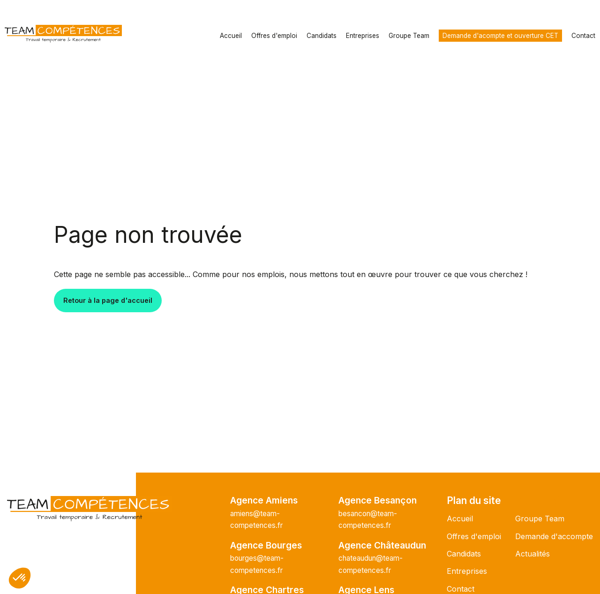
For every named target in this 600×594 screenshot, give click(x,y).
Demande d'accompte (554, 536)
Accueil (231, 35)
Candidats (322, 35)
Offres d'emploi (274, 35)
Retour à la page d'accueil (107, 300)
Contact (583, 35)
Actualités (532, 553)
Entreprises (362, 35)
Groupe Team (409, 35)
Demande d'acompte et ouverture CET (500, 35)
